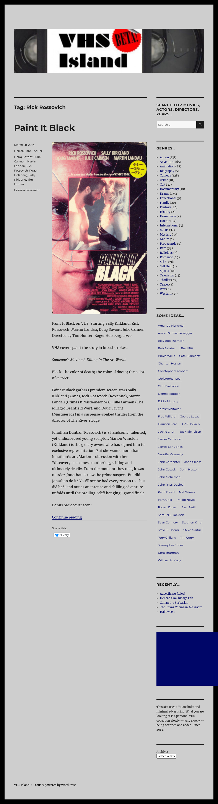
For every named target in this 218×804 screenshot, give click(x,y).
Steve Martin (192, 530)
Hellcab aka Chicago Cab (176, 598)
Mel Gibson (187, 492)
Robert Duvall (167, 507)
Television (167, 275)
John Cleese (193, 462)
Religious (166, 253)
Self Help (166, 266)
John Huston (189, 469)
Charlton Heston (169, 363)
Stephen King (192, 522)
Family (164, 203)
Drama (164, 194)
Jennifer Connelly (170, 454)
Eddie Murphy (168, 401)
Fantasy (165, 207)
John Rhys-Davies (170, 484)
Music (164, 230)
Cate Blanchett (189, 356)
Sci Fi (163, 262)
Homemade (168, 216)
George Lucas (189, 416)
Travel (164, 284)
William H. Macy (169, 560)
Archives (162, 752)
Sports (164, 271)
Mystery (165, 234)
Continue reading (67, 517)
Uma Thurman (168, 552)
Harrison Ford (167, 424)
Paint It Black (44, 127)
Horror (18, 150)
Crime (164, 180)
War (163, 289)
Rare (27, 150)
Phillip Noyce (186, 499)
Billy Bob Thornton (171, 340)
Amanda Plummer (171, 325)
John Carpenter (169, 462)
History (165, 212)
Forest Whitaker (169, 409)
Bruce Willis (166, 356)
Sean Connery (168, 522)
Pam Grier (165, 499)
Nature (164, 239)
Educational (168, 198)
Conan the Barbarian (174, 603)
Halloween (167, 612)
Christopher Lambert (173, 371)
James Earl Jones (170, 446)
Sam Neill (189, 507)
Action (164, 157)
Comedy (165, 175)
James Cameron (169, 439)
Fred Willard (167, 416)
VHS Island (21, 785)
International (169, 225)
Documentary (169, 189)
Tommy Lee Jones (170, 545)
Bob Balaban (167, 348)
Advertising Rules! (172, 593)
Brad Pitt (187, 348)
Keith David (166, 492)
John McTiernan (169, 477)
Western (166, 293)
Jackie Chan (166, 431)
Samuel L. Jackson (171, 515)
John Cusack (167, 469)
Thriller (37, 150)
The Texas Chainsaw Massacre (181, 607)
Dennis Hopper (169, 393)
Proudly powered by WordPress (54, 785)
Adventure (167, 162)
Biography (167, 171)
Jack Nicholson (190, 431)
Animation (167, 166)
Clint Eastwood (168, 386)
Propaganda (168, 244)
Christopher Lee (169, 378)
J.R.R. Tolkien (191, 424)
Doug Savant (23, 157)
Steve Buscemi (168, 530)
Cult (162, 184)
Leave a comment (27, 190)
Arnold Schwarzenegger (175, 333)
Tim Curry (187, 537)
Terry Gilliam (167, 537)
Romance (166, 257)
